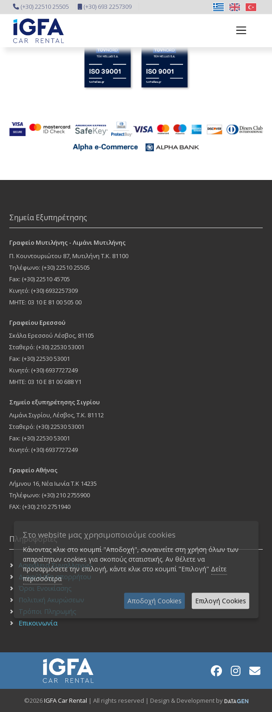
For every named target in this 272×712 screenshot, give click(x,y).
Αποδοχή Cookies (154, 600)
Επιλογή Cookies (220, 600)
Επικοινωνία (38, 623)
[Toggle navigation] (238, 30)
